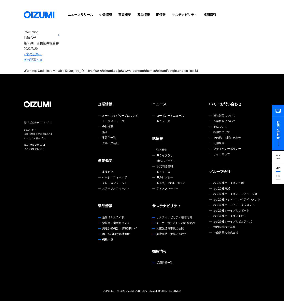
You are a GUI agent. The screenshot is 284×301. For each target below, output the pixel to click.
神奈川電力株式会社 (225, 232)
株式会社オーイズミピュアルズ (232, 221)
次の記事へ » (33, 59)
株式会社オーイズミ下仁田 (230, 216)
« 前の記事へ (33, 54)
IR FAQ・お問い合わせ (170, 182)
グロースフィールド (114, 182)
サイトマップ (221, 154)
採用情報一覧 (164, 262)
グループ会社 (110, 143)
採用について (221, 132)
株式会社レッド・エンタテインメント (236, 199)
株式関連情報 (164, 166)
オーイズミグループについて (120, 115)
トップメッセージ (113, 121)
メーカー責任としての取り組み (175, 222)
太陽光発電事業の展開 (170, 228)
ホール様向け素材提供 (116, 233)
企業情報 (105, 14)
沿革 (105, 132)
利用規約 (218, 143)
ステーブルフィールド (116, 188)
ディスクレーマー (167, 188)
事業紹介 (107, 171)
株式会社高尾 (221, 188)
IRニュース (163, 121)
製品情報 (143, 14)
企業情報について (224, 121)
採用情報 (210, 14)
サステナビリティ (184, 14)
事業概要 (124, 14)
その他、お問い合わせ (227, 137)
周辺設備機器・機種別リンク (120, 228)
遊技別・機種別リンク (116, 222)
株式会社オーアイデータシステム (234, 205)
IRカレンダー (164, 177)
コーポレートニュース (170, 115)
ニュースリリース (80, 14)
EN (278, 176)
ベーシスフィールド (114, 177)
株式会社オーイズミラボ (228, 182)
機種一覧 (107, 239)
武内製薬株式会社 (224, 227)
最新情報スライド (113, 217)
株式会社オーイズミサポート (231, 210)
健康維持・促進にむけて (171, 233)
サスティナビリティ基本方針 (174, 217)
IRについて (220, 126)
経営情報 (161, 149)
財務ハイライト (166, 160)
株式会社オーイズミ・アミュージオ (235, 193)
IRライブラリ (164, 155)
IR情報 (161, 14)
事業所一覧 (109, 137)
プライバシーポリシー (227, 148)
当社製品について (224, 115)
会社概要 (107, 126)
